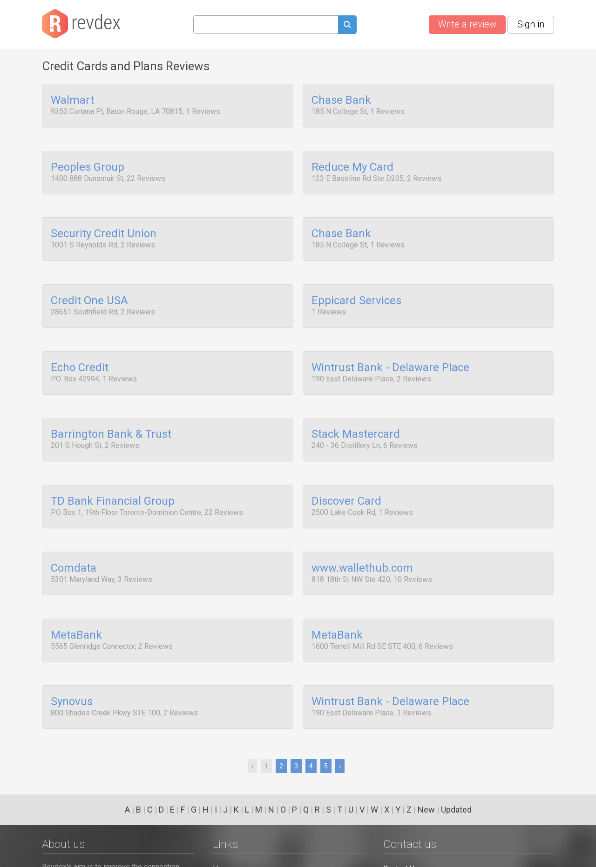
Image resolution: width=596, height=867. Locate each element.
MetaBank (76, 606)
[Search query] (265, 24)
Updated (456, 809)
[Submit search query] (347, 25)
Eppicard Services (356, 290)
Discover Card (346, 480)
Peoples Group (87, 164)
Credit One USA (89, 290)
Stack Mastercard (356, 416)
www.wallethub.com (362, 543)
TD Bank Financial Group (113, 480)
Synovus (72, 669)
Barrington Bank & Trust (111, 416)
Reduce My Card (352, 164)
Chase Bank (341, 100)
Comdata (73, 543)
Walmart (72, 100)
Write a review (467, 24)
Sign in (530, 24)
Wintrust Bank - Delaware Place (390, 353)
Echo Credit (79, 353)
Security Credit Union (103, 227)
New (426, 809)
